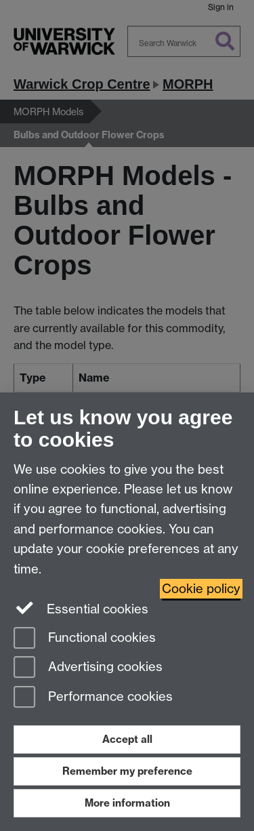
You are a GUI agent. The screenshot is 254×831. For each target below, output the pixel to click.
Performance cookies (93, 697)
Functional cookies (85, 638)
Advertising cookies (88, 668)
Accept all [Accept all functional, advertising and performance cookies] (127, 739)
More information (127, 802)
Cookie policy (201, 588)
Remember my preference (127, 771)
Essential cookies (81, 608)
